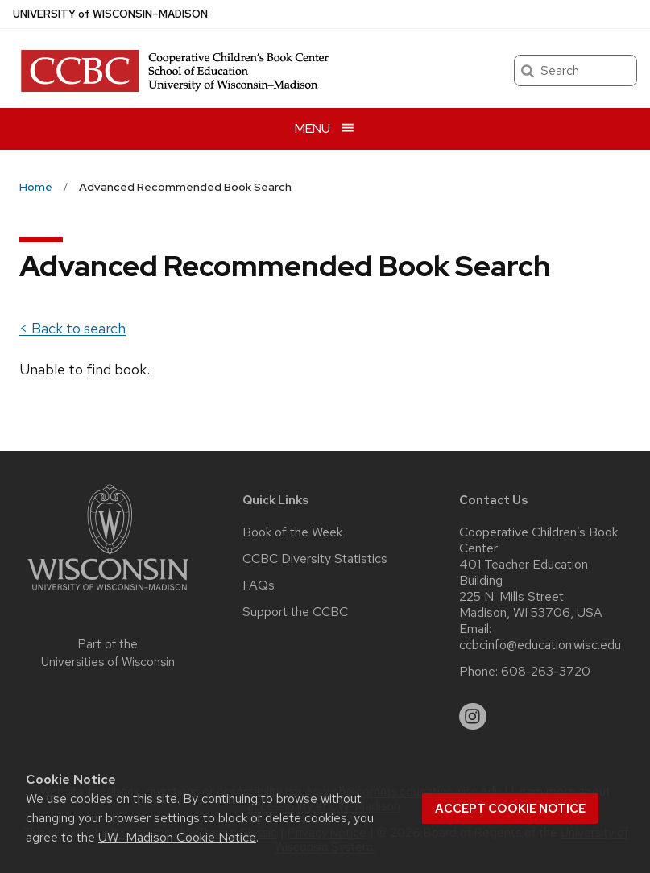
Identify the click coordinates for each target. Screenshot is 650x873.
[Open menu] (325, 128)
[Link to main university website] (107, 593)
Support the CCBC (295, 612)
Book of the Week (292, 532)
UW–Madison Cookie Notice (177, 837)
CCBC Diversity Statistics (314, 559)
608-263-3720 (545, 672)
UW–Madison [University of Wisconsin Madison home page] (110, 14)
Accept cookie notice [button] (510, 809)
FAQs (258, 585)
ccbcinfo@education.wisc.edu (540, 645)
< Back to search (72, 328)
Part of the (108, 653)
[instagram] (472, 716)
